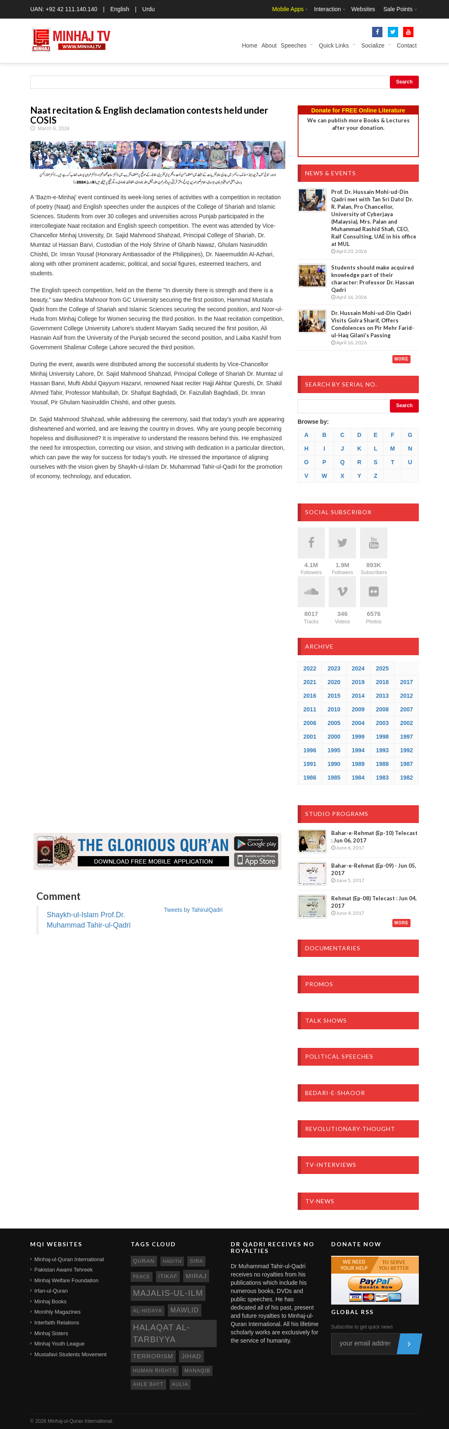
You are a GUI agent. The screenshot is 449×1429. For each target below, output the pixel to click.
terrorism (153, 1356)
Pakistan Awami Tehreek (63, 1270)
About (269, 45)
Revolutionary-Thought (350, 1128)
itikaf (168, 1276)
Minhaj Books (50, 1301)
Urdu (148, 9)
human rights (155, 1371)
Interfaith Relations (56, 1322)
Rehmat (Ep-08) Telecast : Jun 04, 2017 (374, 902)
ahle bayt (148, 1384)
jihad (191, 1356)
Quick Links (334, 45)
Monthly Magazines (57, 1312)
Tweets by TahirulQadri (193, 910)
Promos (319, 984)
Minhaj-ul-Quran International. (80, 1421)
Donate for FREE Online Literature (358, 110)
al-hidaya (147, 1311)
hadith (172, 1261)
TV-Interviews (330, 1164)
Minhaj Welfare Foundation (66, 1280)
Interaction (327, 9)
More (401, 359)
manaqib (197, 1371)
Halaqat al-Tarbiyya (161, 1333)
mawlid (184, 1310)
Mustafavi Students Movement (70, 1354)
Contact (407, 45)
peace (141, 1276)
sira (196, 1261)
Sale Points (398, 9)
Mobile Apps (287, 9)
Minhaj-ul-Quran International (69, 1259)
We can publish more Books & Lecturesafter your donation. (358, 124)
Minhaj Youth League (59, 1344)
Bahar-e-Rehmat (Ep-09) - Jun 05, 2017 (373, 869)
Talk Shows (326, 1020)
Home (249, 45)
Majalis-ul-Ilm (168, 1293)
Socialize (373, 45)
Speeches (293, 45)
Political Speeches (339, 1056)
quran (144, 1261)
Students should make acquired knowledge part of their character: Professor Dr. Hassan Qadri (372, 278)
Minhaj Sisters (51, 1333)
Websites (363, 9)
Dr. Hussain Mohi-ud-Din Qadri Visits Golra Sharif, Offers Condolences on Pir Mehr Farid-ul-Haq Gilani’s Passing (372, 324)
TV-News (319, 1201)
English (119, 9)
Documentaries (333, 948)
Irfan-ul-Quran (51, 1291)
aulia (180, 1384)
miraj (196, 1275)
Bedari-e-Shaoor (335, 1092)
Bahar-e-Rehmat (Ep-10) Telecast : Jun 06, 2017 (374, 837)
